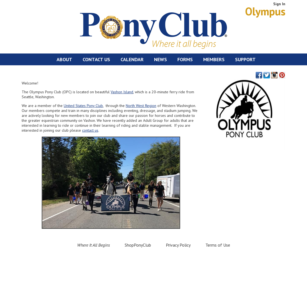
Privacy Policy (178, 245)
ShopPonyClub (138, 245)
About (64, 59)
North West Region (141, 105)
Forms (185, 59)
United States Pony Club (83, 105)
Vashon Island (122, 91)
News (160, 59)
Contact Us (96, 59)
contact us (90, 130)
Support (245, 59)
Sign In (279, 3)
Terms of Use (217, 245)
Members (214, 59)
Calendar (132, 59)
